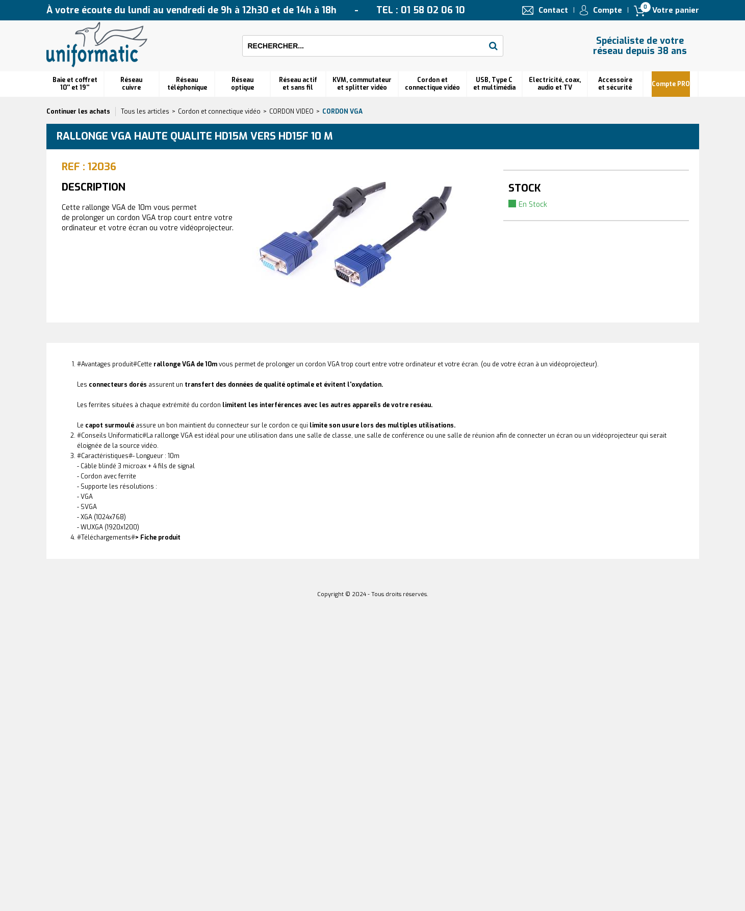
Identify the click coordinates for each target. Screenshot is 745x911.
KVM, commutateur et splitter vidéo (362, 84)
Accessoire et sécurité (615, 84)
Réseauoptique (242, 84)
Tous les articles (145, 112)
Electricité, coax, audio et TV (555, 84)
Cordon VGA (342, 112)
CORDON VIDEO (291, 112)
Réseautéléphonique (187, 84)
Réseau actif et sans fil (298, 84)
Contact (553, 10)
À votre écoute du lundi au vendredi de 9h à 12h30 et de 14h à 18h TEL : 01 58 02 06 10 (255, 10)
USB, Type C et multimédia (494, 84)
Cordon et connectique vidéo (432, 84)
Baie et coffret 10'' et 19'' (75, 84)
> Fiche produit (158, 537)
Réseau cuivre (131, 84)
